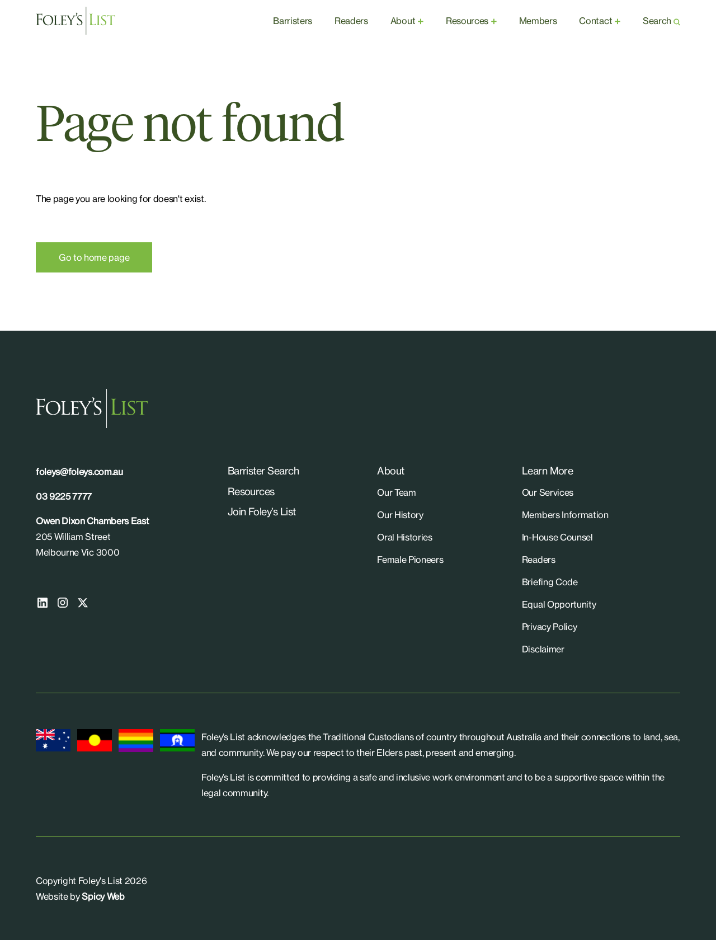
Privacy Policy (549, 626)
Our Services (547, 492)
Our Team (396, 492)
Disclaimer (543, 649)
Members (538, 20)
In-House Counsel (557, 537)
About (402, 20)
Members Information (565, 514)
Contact (595, 20)
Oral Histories (404, 537)
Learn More (547, 470)
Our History (400, 514)
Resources (467, 20)
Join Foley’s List (262, 511)
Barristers (292, 20)
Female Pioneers (410, 559)
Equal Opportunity (559, 604)
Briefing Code (550, 582)
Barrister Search (263, 470)
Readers (351, 20)
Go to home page (94, 257)
